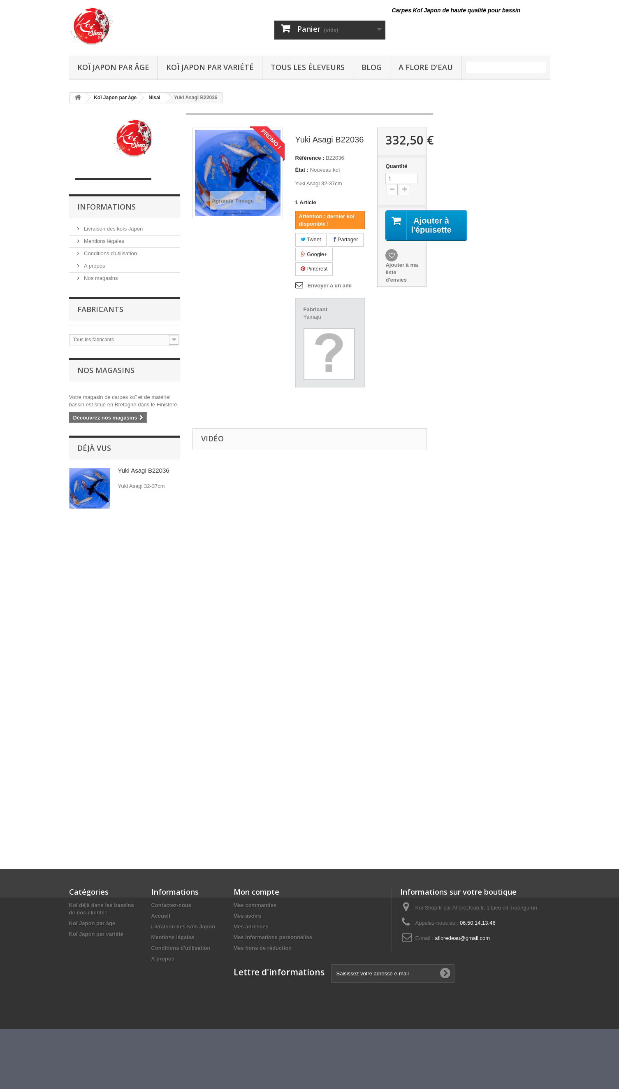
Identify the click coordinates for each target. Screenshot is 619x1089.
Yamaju (312, 317)
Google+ (314, 254)
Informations (106, 207)
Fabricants (100, 309)
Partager (345, 239)
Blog (372, 67)
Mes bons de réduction (263, 948)
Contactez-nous (171, 905)
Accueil (160, 916)
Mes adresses (251, 926)
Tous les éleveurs (308, 67)
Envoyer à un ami (330, 285)
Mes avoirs (247, 916)
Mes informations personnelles (273, 937)
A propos (94, 266)
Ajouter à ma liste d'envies (401, 272)
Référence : (310, 158)
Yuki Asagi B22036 (143, 470)
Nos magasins (100, 278)
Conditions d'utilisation (110, 253)
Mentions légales (103, 241)
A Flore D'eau (426, 67)
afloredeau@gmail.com (462, 938)
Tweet (311, 239)
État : (302, 170)
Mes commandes (255, 905)
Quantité (396, 166)
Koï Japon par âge (113, 67)
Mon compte (256, 892)
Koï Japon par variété (210, 67)
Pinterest (314, 269)
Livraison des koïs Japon (113, 229)
